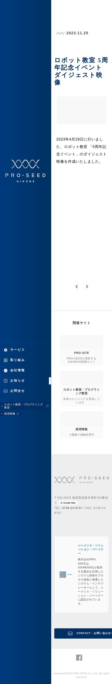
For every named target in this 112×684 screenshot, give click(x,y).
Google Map (69, 503)
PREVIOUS (77, 287)
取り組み (17, 360)
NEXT (87, 287)
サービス (17, 349)
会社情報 (17, 370)
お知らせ (17, 380)
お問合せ (17, 390)
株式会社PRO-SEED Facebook (79, 657)
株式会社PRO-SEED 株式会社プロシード (25, 171)
